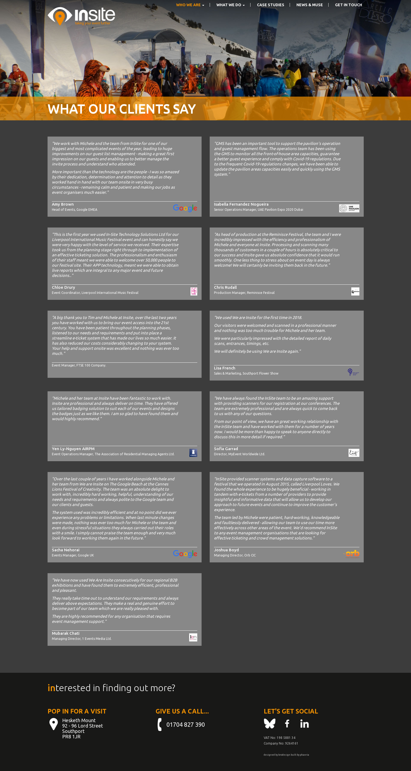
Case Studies (270, 13)
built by (295, 754)
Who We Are (190, 13)
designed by (271, 754)
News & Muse (309, 13)
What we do (230, 13)
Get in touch (348, 13)
